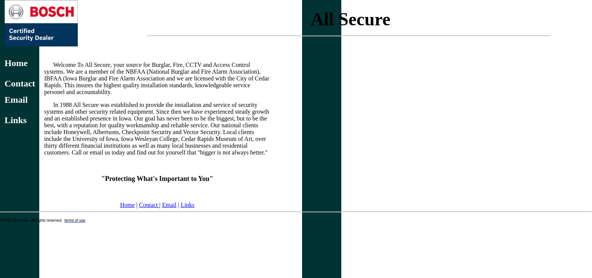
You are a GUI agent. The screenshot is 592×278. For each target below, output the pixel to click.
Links (187, 205)
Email (169, 205)
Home (127, 205)
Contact (149, 205)
